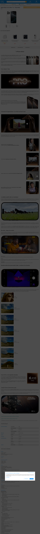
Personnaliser (26, 478)
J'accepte (31, 478)
